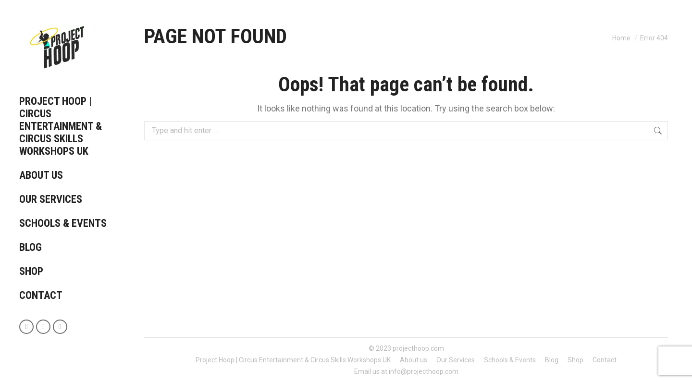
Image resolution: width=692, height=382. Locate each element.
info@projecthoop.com (423, 371)
